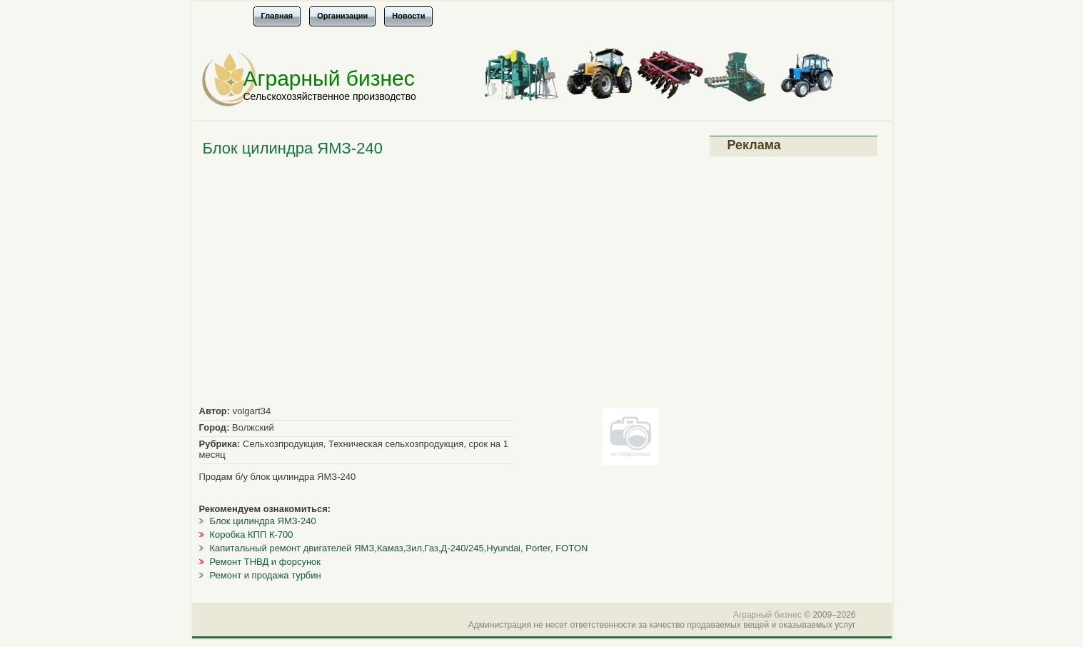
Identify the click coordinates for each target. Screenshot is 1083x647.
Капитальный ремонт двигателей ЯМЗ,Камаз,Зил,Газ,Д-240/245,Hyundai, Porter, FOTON (399, 548)
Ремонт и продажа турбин (265, 575)
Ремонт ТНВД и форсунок (265, 561)
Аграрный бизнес (329, 78)
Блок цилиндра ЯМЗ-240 (263, 521)
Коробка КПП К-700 (251, 534)
